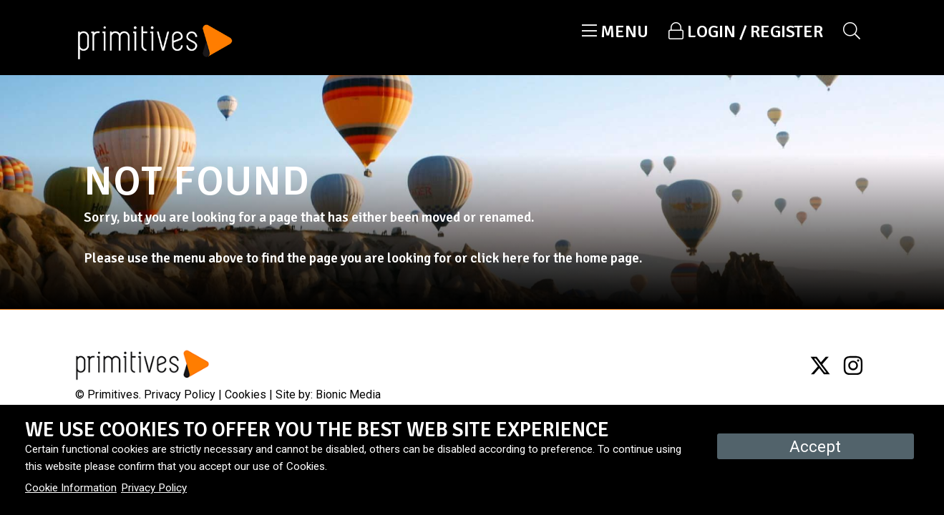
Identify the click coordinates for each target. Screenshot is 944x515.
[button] (615, 31)
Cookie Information (71, 487)
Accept (815, 446)
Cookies (245, 394)
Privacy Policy (179, 394)
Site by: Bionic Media (328, 394)
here (516, 258)
